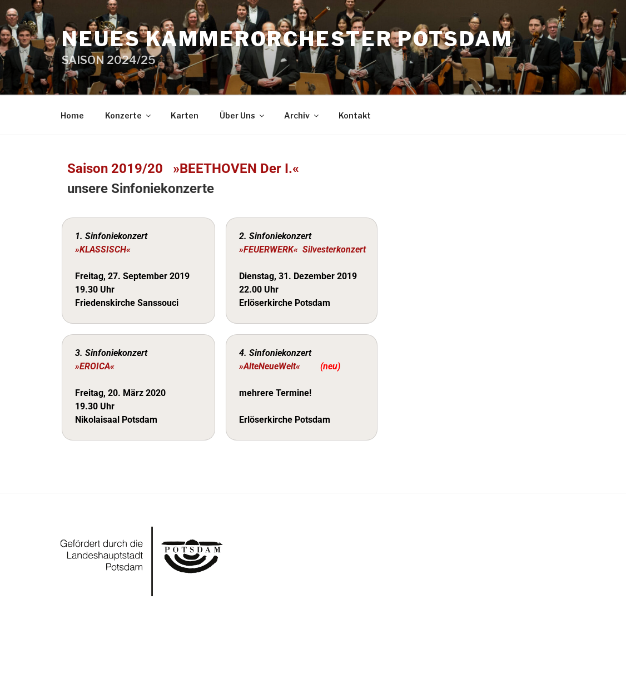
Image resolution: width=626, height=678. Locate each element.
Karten (184, 115)
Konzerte (128, 115)
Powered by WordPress (102, 651)
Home (72, 115)
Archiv (302, 115)
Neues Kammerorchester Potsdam (287, 39)
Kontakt (355, 115)
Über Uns (243, 115)
